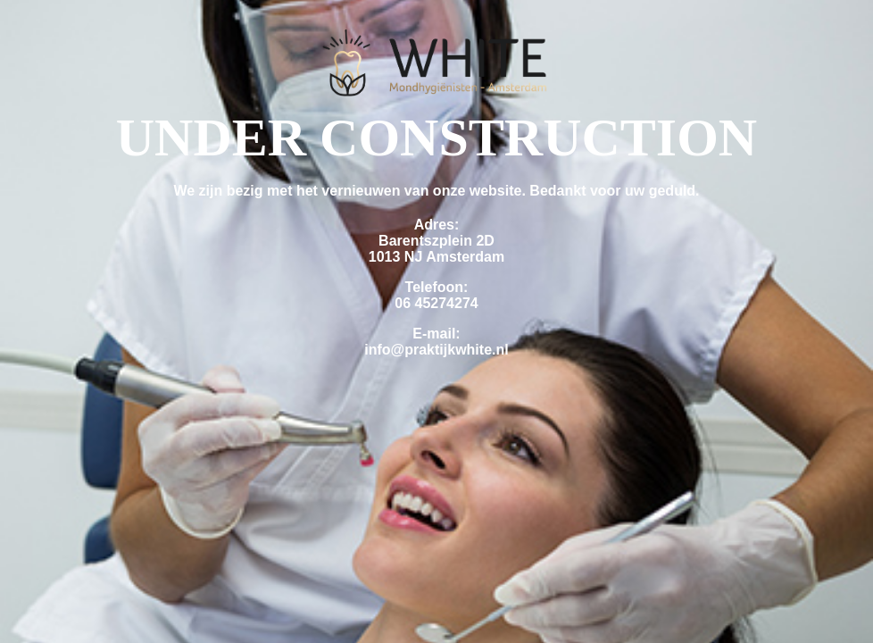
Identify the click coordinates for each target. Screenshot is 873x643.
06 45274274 (436, 303)
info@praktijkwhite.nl (436, 349)
